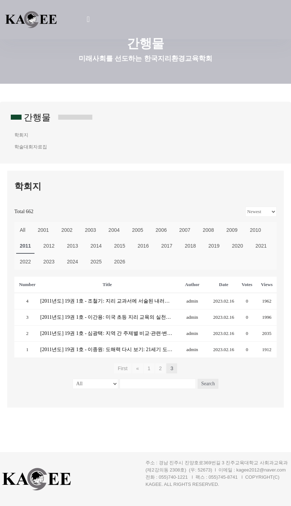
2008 (208, 230)
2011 (25, 246)
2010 (255, 230)
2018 (190, 246)
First (123, 368)
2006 (161, 230)
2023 (49, 261)
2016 (143, 246)
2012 (49, 246)
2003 (90, 230)
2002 (67, 230)
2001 (43, 230)
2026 (119, 261)
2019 (214, 246)
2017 (166, 246)
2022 (25, 261)
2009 (231, 230)
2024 (72, 261)
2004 (114, 230)
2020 (237, 246)
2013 (72, 246)
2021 (261, 246)
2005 (137, 230)
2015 (119, 246)
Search (208, 383)
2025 (96, 261)
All (23, 230)
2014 (96, 246)
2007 (184, 230)
